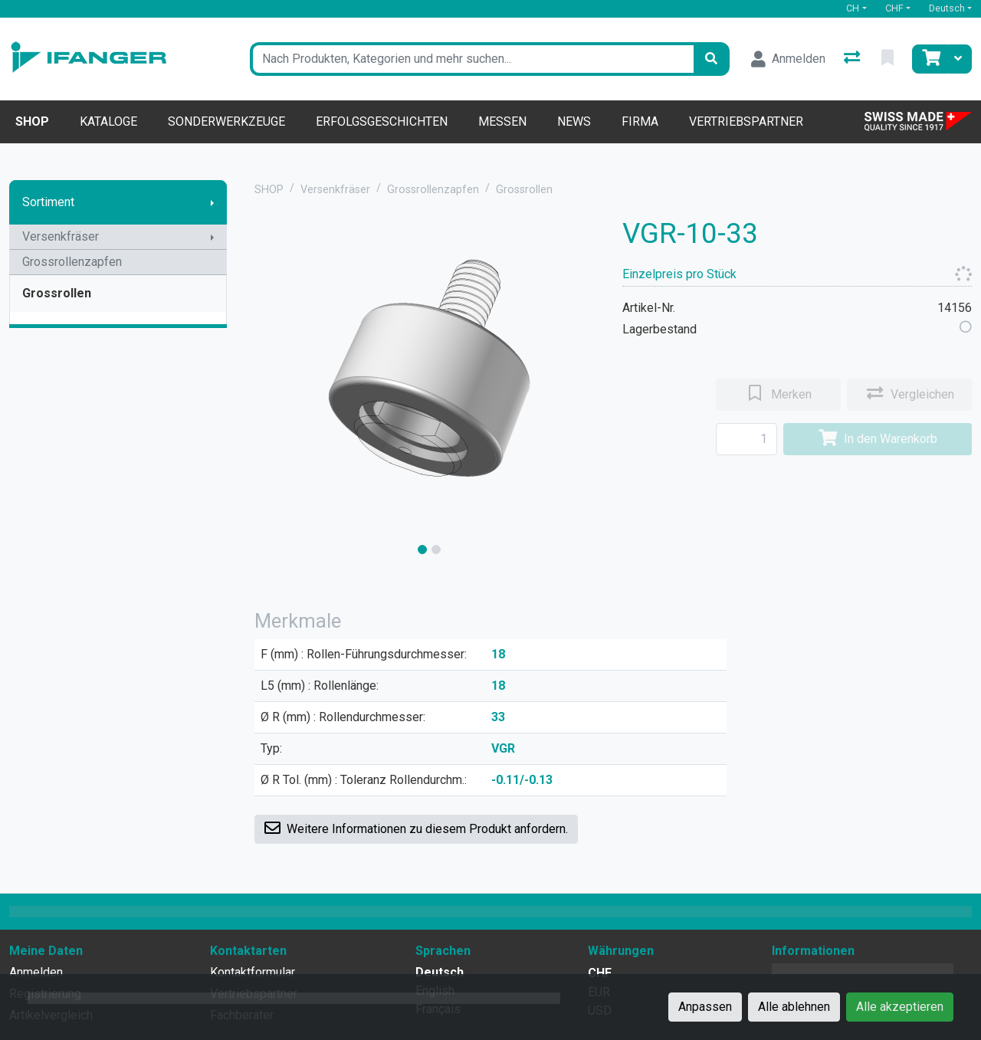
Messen (502, 121)
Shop (32, 121)
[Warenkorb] (929, 59)
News (574, 121)
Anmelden (36, 972)
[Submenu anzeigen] (212, 202)
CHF (894, 8)
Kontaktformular (252, 972)
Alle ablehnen (794, 1006)
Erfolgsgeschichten (382, 121)
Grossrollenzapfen (72, 261)
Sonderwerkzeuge (226, 121)
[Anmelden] (788, 59)
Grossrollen (56, 293)
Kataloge (108, 121)
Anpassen (705, 1006)
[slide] (422, 549)
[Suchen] (711, 59)
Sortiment (48, 202)
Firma (640, 121)
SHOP (269, 189)
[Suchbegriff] (472, 59)
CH (852, 8)
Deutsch (947, 8)
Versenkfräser (60, 236)
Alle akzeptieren (899, 1006)
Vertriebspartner (746, 121)
